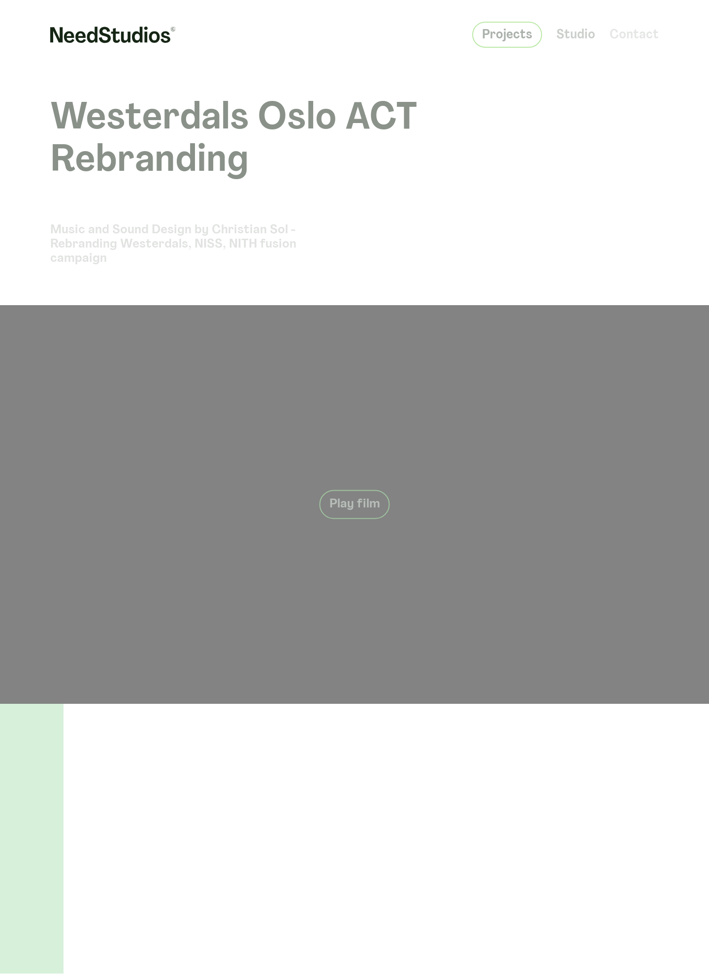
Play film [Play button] (354, 505)
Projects (507, 31)
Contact (634, 31)
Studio (575, 31)
